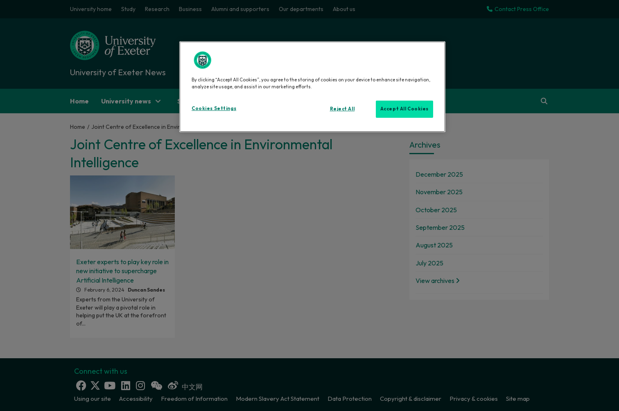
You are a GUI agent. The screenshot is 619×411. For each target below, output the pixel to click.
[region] (312, 86)
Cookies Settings (214, 108)
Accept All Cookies (404, 109)
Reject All (342, 109)
